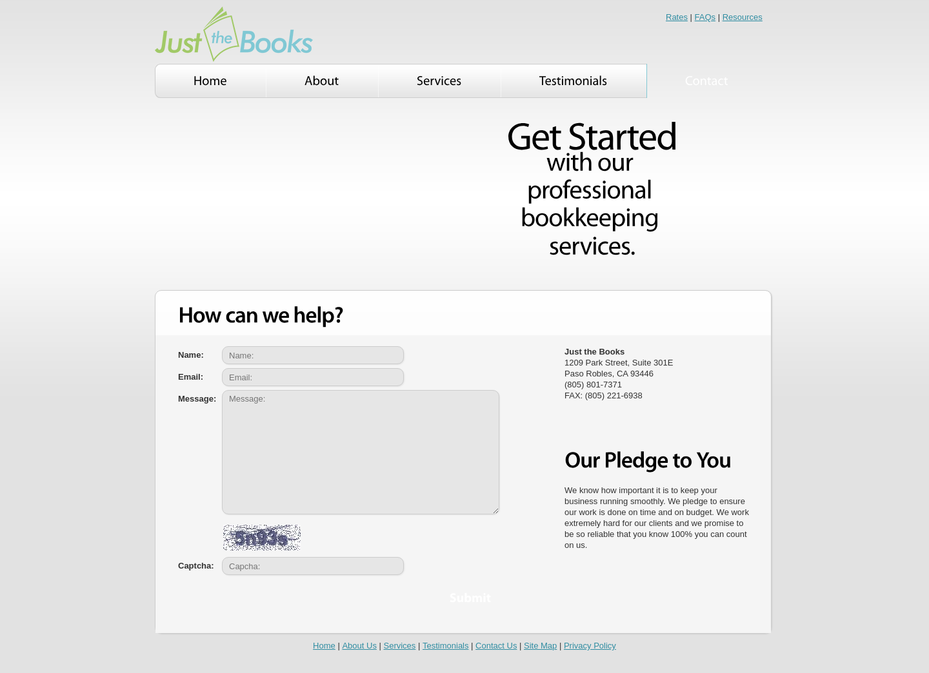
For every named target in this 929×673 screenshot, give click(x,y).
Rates (677, 17)
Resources (743, 17)
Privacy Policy (590, 645)
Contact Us (496, 645)
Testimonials (446, 645)
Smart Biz (234, 34)
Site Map (540, 645)
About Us (359, 645)
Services (400, 645)
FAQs (705, 17)
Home (324, 645)
